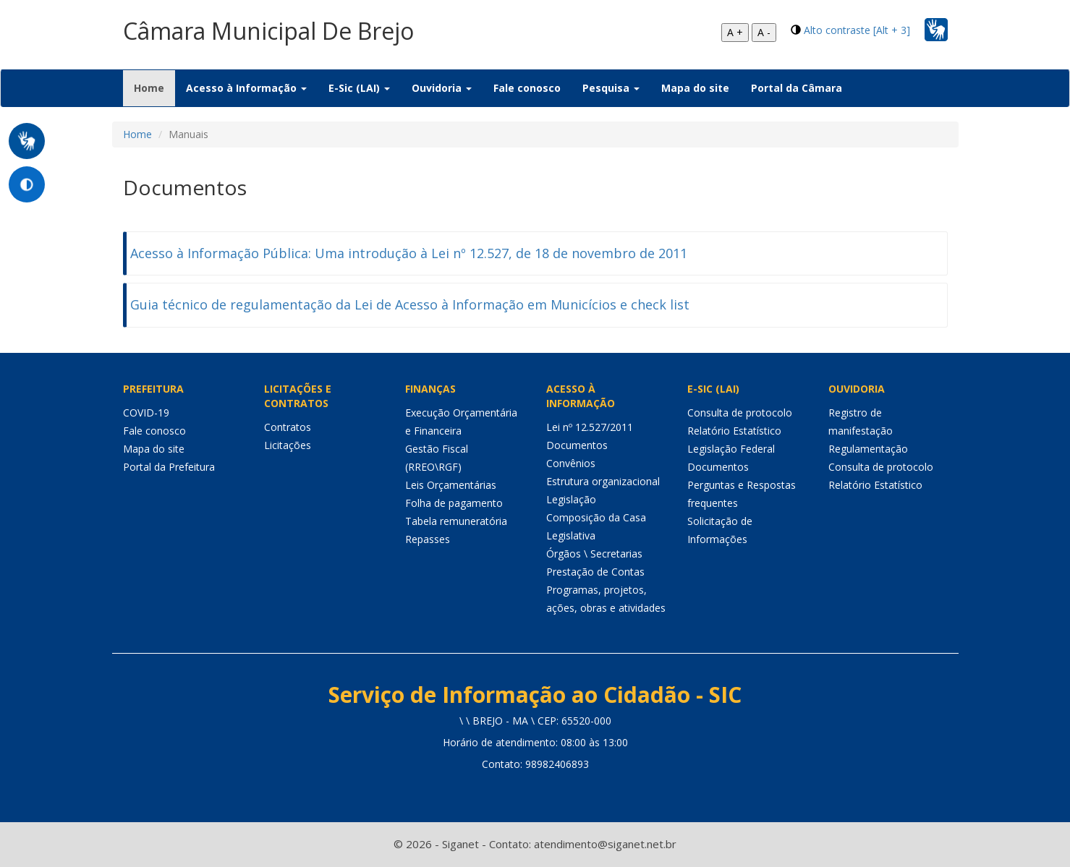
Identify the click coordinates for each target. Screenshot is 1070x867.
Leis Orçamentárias (450, 485)
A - (763, 32)
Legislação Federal (731, 449)
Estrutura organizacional (603, 481)
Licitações (287, 445)
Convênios (570, 463)
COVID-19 (146, 412)
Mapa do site (695, 88)
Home (154, 87)
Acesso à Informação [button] (246, 88)
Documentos (577, 445)
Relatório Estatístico (734, 430)
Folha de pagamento (454, 503)
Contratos (287, 427)
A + (735, 32)
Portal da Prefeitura (169, 467)
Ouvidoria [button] (442, 88)
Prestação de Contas (595, 571)
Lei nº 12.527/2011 (589, 427)
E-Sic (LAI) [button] (359, 88)
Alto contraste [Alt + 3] (857, 30)
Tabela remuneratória (456, 521)
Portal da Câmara (796, 88)
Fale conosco (527, 88)
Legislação (571, 499)
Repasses (427, 539)
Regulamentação (868, 449)
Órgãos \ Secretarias (594, 553)
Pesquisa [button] (611, 88)
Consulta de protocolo (739, 412)
